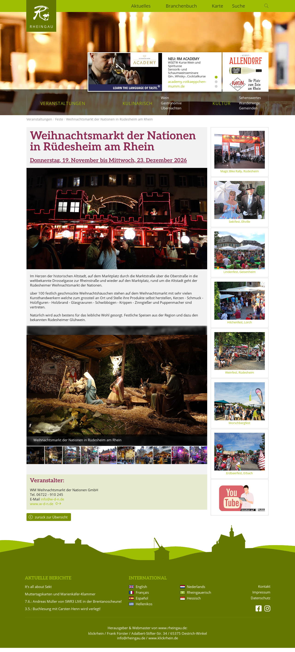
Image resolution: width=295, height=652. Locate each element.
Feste (59, 123)
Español (142, 602)
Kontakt (264, 590)
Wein (165, 97)
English (141, 590)
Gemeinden (248, 108)
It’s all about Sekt (38, 590)
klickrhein (96, 637)
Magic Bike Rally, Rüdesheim (239, 175)
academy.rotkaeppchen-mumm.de (187, 83)
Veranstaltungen (62, 103)
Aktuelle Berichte (48, 582)
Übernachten (171, 108)
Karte (217, 6)
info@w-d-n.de (52, 503)
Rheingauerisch (199, 596)
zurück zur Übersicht (51, 521)
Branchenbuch (181, 6)
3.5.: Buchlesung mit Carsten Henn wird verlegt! (62, 613)
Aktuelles (141, 6)
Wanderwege (249, 103)
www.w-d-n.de (41, 508)
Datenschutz (260, 602)
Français (142, 596)
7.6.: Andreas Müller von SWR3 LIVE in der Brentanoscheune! (73, 605)
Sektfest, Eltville (239, 226)
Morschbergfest (239, 427)
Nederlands (196, 590)
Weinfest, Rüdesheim (239, 376)
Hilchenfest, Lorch (239, 326)
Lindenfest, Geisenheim (240, 276)
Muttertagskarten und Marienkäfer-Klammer (60, 598)
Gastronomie (171, 103)
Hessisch (194, 602)
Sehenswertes (250, 97)
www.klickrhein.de (163, 642)
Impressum (261, 596)
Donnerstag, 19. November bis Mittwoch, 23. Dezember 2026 (108, 164)
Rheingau (42, 26)
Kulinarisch (138, 103)
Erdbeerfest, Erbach (239, 477)
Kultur (221, 103)
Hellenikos (144, 608)
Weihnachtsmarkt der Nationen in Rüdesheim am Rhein (109, 123)
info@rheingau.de (131, 642)
